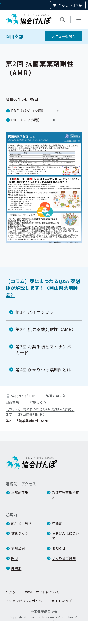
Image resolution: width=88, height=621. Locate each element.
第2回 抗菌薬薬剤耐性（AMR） (45, 329)
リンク (11, 592)
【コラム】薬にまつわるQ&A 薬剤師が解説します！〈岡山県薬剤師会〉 (43, 288)
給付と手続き (21, 523)
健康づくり (38, 402)
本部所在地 (19, 492)
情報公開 (18, 548)
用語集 (16, 568)
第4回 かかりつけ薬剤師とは (43, 369)
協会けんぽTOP (23, 395)
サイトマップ (61, 600)
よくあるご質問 (64, 558)
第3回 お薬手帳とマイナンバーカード (45, 349)
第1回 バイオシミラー (36, 312)
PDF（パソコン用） (36, 110)
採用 (14, 558)
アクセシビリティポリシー (26, 600)
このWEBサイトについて (40, 592)
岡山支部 (14, 36)
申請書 (57, 523)
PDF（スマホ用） (34, 120)
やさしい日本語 (70, 5)
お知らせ (59, 548)
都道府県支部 (56, 395)
